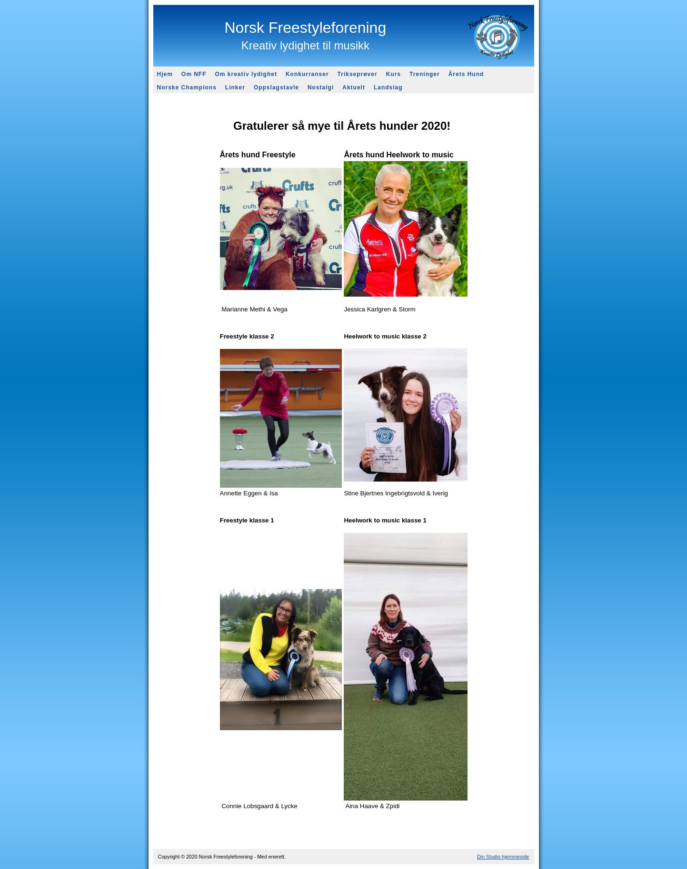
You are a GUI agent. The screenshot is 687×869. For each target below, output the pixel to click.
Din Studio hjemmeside (503, 856)
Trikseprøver (358, 74)
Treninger (424, 74)
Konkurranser (307, 74)
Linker (235, 87)
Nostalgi (321, 87)
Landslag (388, 87)
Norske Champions (187, 87)
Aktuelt (353, 87)
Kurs (393, 74)
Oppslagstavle (276, 87)
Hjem (165, 74)
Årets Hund (466, 74)
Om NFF (194, 74)
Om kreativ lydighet (246, 74)
